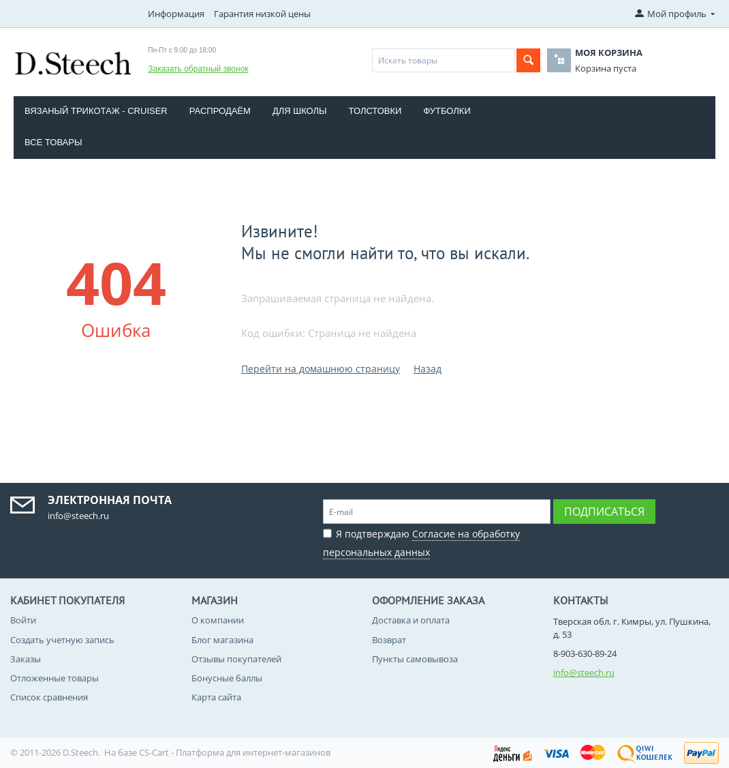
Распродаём (220, 111)
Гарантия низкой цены (262, 14)
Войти (23, 620)
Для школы (300, 111)
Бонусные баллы (226, 678)
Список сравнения (49, 697)
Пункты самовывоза (415, 659)
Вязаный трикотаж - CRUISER (96, 111)
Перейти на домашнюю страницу (320, 368)
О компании (217, 620)
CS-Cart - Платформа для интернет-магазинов (234, 752)
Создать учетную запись (62, 640)
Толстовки (375, 111)
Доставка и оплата (411, 620)
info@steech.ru (584, 672)
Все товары (53, 142)
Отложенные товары (54, 678)
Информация (176, 14)
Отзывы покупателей (236, 659)
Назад (427, 368)
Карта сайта (216, 697)
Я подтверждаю (421, 541)
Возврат (389, 640)
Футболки (446, 111)
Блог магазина (222, 640)
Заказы (25, 659)
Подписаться (604, 511)
